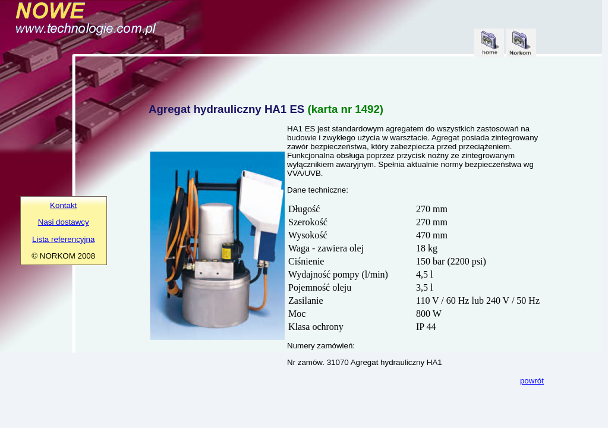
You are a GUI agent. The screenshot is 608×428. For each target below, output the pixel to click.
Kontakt (63, 205)
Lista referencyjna (63, 239)
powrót (532, 380)
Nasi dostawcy (63, 222)
